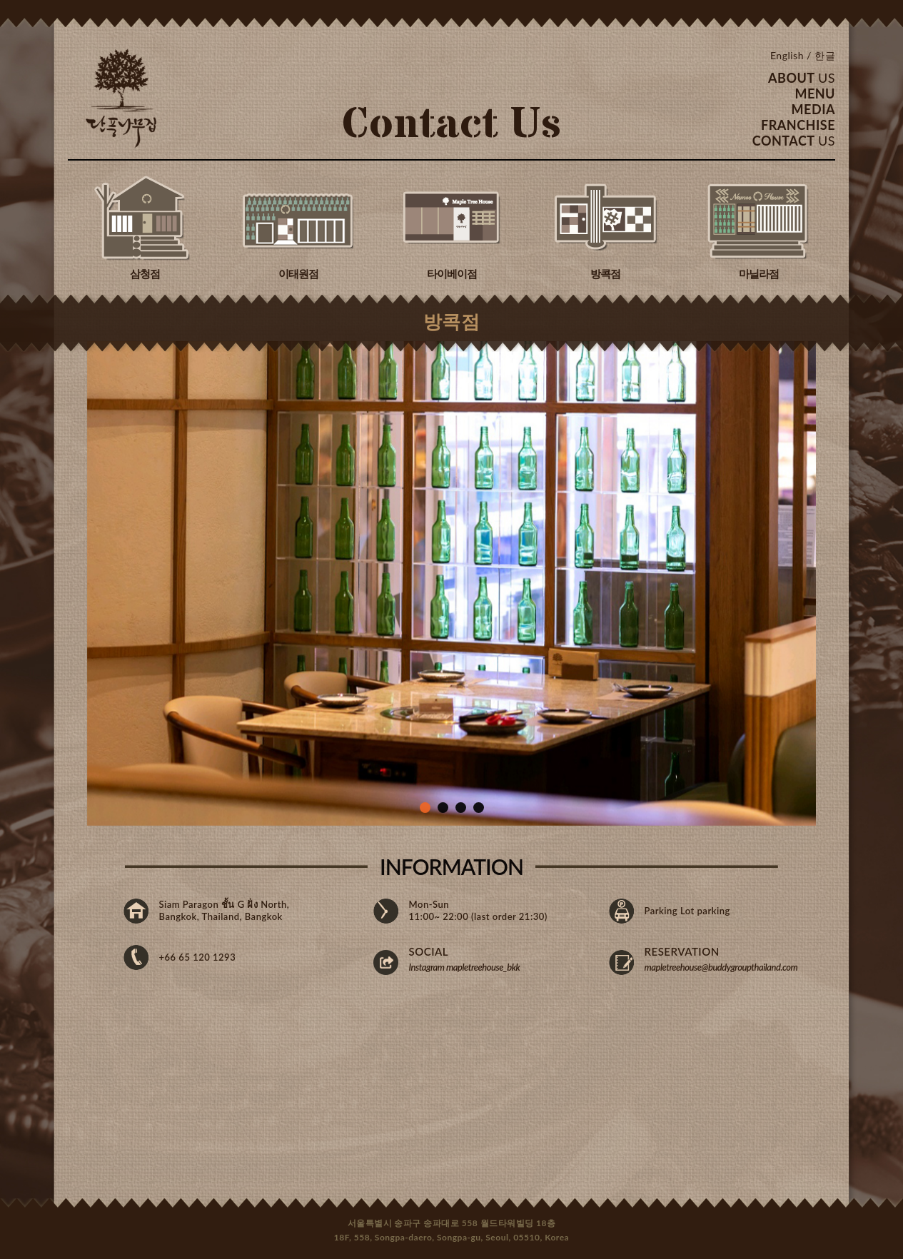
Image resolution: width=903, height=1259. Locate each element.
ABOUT (801, 78)
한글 (824, 55)
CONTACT (793, 140)
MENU (814, 93)
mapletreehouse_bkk (483, 967)
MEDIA (813, 109)
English (787, 55)
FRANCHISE (798, 125)
